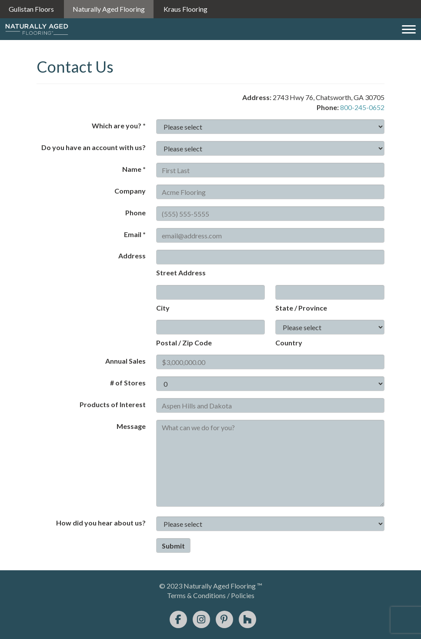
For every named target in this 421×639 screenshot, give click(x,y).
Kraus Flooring (185, 9)
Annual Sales (125, 361)
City (163, 308)
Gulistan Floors (31, 9)
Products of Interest (113, 404)
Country (288, 342)
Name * (134, 169)
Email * (135, 234)
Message (131, 426)
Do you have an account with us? (93, 147)
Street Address (181, 272)
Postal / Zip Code (184, 342)
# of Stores (128, 382)
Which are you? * (119, 125)
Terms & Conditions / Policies (210, 595)
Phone (135, 212)
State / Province (301, 308)
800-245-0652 (362, 107)
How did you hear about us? (101, 523)
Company (130, 191)
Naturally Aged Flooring (109, 9)
